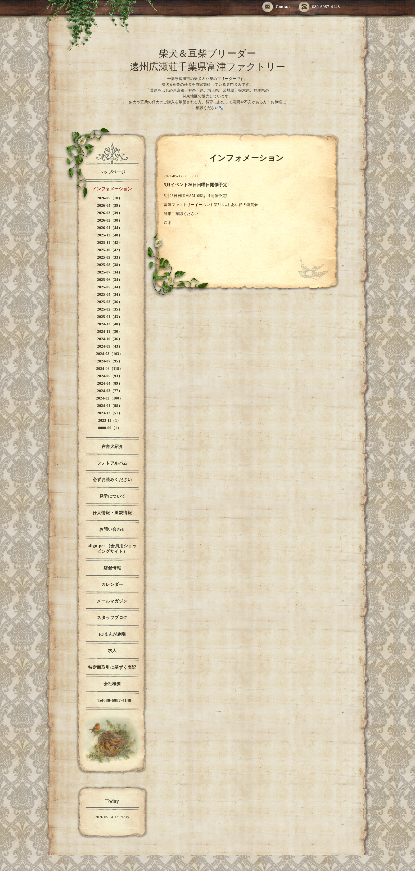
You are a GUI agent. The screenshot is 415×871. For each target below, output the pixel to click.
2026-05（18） (109, 198)
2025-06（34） (109, 280)
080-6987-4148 (319, 7)
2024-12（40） (109, 324)
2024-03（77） (109, 391)
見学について (112, 496)
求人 (112, 650)
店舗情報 (112, 568)
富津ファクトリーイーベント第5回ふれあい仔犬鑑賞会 (211, 205)
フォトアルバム (112, 463)
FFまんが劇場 (112, 634)
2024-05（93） (109, 376)
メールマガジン (112, 601)
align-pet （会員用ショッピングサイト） (112, 549)
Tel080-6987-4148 (112, 700)
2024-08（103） (109, 354)
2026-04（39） (109, 206)
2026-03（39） (109, 213)
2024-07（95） (109, 361)
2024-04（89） (109, 383)
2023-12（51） (109, 413)
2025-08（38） (109, 265)
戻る (168, 223)
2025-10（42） (109, 250)
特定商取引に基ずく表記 (112, 667)
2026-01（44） (109, 228)
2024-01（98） (109, 406)
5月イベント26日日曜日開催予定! (196, 184)
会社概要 (112, 683)
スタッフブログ (112, 617)
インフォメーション (112, 189)
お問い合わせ (112, 529)
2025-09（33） (109, 257)
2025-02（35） (109, 309)
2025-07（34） (109, 272)
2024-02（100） (109, 398)
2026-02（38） (109, 220)
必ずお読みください (112, 479)
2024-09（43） (109, 346)
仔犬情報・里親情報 (112, 512)
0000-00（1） (109, 428)
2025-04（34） (109, 295)
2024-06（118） (109, 369)
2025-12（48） (109, 235)
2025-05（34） (109, 287)
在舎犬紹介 (112, 446)
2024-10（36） (109, 339)
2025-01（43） (109, 317)
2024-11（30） (109, 332)
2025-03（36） (109, 302)
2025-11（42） (109, 243)
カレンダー (112, 584)
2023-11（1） (109, 421)
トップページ (112, 172)
